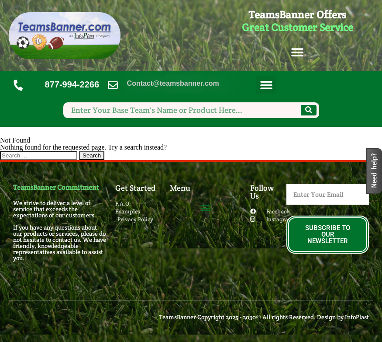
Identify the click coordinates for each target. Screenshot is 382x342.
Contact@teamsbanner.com (173, 83)
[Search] (309, 110)
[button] (297, 53)
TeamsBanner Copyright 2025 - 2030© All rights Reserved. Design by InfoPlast (264, 317)
